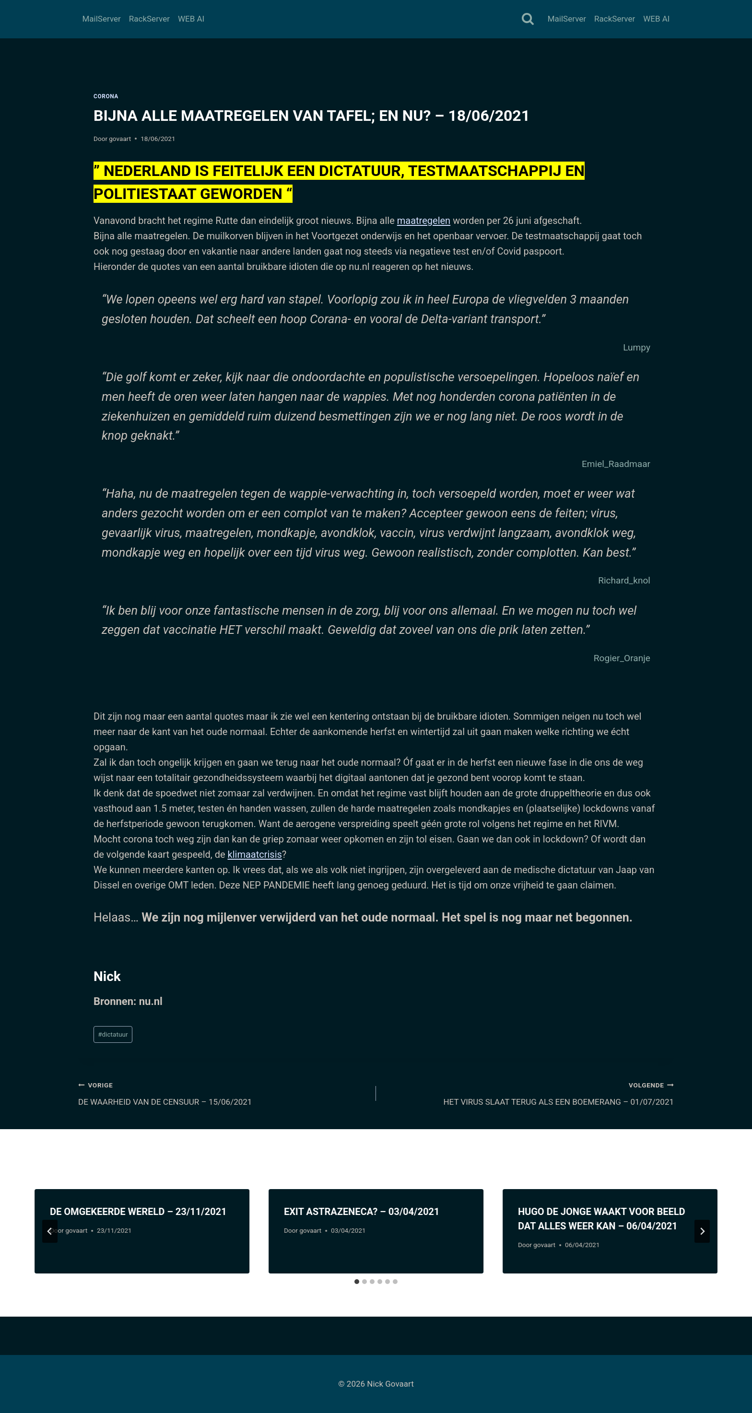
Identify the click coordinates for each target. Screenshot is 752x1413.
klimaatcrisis (255, 854)
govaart (120, 138)
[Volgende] (702, 1231)
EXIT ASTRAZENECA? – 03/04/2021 (361, 1211)
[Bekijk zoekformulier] (528, 19)
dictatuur (113, 1034)
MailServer (101, 18)
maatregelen (423, 220)
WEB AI (191, 18)
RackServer (149, 18)
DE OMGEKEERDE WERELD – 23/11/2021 (138, 1211)
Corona (106, 96)
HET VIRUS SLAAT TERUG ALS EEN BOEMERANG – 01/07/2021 (529, 1092)
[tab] (356, 1281)
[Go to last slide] (50, 1231)
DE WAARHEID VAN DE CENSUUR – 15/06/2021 (223, 1092)
